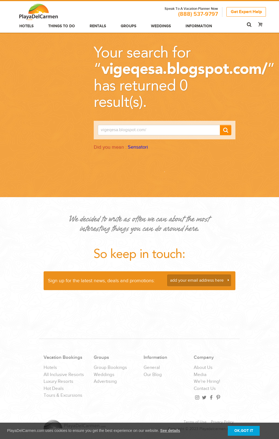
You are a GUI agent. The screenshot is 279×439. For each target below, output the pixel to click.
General (152, 367)
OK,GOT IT (243, 430)
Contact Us (205, 388)
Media (200, 374)
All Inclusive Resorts (64, 374)
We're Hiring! (207, 381)
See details (170, 430)
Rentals (98, 26)
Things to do (61, 26)
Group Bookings (110, 367)
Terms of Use (195, 422)
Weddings (161, 26)
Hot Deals (54, 388)
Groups (128, 26)
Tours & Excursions (63, 395)
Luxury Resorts (58, 381)
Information (199, 26)
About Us (203, 367)
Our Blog (153, 374)
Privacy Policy (222, 422)
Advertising (105, 381)
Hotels (26, 26)
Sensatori (138, 147)
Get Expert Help (246, 11)
